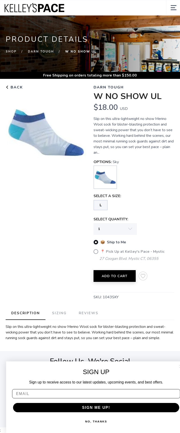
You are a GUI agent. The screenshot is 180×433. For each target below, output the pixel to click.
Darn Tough (41, 52)
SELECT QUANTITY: (111, 219)
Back (14, 87)
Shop (11, 52)
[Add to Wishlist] (143, 276)
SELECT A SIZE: (107, 196)
